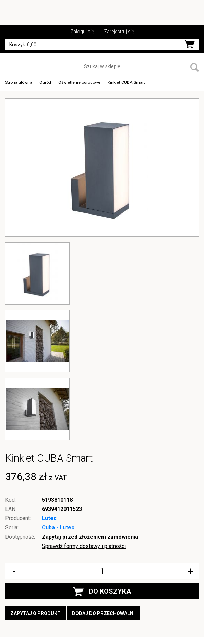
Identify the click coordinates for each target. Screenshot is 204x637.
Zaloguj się (82, 31)
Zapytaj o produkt (35, 613)
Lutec (49, 518)
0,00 (22, 44)
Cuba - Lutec (58, 527)
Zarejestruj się (119, 31)
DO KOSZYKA (102, 591)
